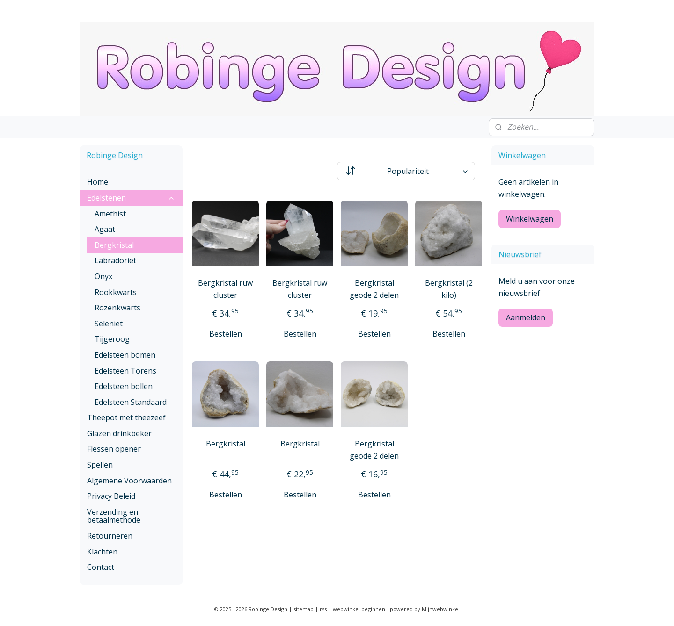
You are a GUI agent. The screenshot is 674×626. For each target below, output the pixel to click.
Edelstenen (131, 198)
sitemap (303, 608)
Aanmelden (525, 317)
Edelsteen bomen (125, 355)
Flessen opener (114, 449)
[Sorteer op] (406, 171)
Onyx (103, 276)
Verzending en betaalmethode (113, 516)
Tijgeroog (112, 339)
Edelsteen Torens (125, 371)
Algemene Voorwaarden (129, 480)
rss (323, 608)
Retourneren (109, 536)
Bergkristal (225, 444)
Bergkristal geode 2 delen (374, 289)
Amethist (110, 214)
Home (97, 182)
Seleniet (109, 323)
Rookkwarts (116, 292)
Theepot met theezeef (126, 417)
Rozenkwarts (117, 307)
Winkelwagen (529, 219)
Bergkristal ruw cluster (225, 289)
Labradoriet (115, 260)
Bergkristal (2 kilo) (448, 289)
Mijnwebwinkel (441, 608)
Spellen (100, 465)
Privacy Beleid (111, 496)
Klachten (102, 552)
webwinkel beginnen (359, 608)
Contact (100, 567)
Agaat (105, 229)
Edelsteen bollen (124, 386)
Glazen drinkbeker (119, 433)
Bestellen (225, 334)
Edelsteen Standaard (131, 402)
